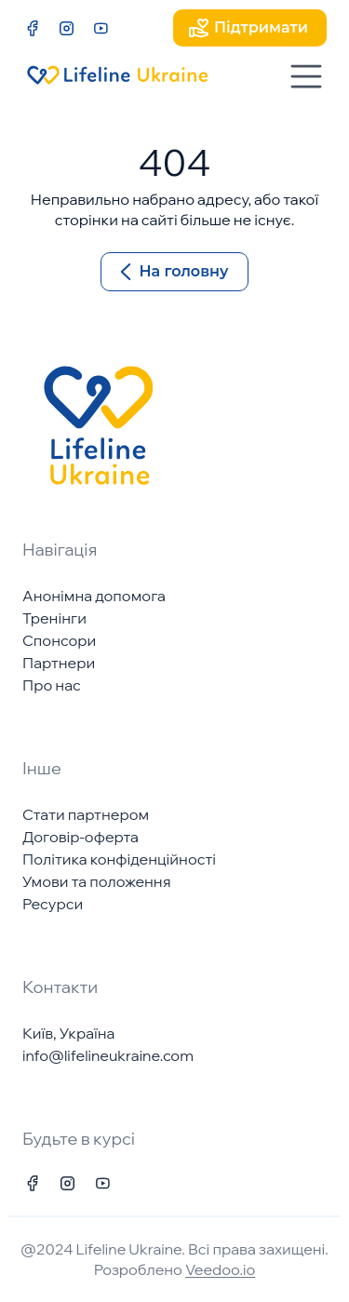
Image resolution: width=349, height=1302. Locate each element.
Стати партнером (85, 814)
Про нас (51, 685)
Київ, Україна (68, 1033)
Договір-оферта (80, 836)
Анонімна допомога (94, 595)
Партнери (58, 662)
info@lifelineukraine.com (108, 1055)
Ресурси (52, 903)
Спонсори (59, 640)
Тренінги (54, 618)
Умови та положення (96, 881)
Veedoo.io (220, 1269)
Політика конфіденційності (119, 859)
